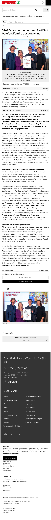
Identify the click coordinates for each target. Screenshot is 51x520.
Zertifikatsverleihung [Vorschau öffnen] (25, 72)
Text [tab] (4, 22)
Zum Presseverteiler (10, 458)
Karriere (6, 408)
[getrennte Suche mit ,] (20, 10)
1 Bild (27, 84)
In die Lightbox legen (25, 281)
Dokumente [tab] (19, 22)
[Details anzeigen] (47, 323)
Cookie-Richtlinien (32, 422)
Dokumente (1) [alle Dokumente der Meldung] (7, 333)
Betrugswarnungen (10, 400)
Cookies (6, 404)
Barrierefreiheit (31, 411)
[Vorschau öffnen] (25, 54)
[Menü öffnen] (48, 2)
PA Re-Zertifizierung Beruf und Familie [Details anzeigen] (25, 337)
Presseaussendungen (10, 16)
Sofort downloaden (25, 277)
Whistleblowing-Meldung (12, 426)
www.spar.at (9, 470)
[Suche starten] (36, 10)
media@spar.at (7, 490)
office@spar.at (13, 377)
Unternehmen (30, 408)
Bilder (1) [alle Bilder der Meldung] (5, 289)
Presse (5, 411)
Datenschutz (30, 400)
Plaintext (44, 110)
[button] (46, 10)
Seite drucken (9, 270)
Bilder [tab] (11, 22)
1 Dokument (36, 84)
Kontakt (6, 396)
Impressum (29, 404)
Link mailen (45, 270)
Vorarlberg (40, 16)
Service (10, 381)
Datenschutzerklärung (9, 510)
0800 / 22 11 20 (15, 368)
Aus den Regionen (26, 16)
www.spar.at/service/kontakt (11, 503)
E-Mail (7, 468)
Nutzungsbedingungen (34, 396)
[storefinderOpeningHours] (43, 2)
